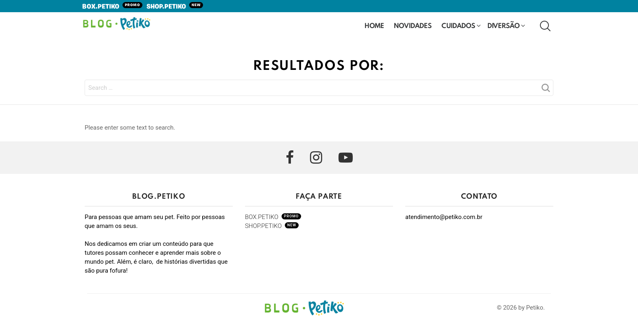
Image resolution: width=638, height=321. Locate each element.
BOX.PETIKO (112, 7)
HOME (374, 25)
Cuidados (458, 26)
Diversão (503, 26)
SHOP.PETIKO (174, 7)
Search (545, 90)
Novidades (413, 26)
